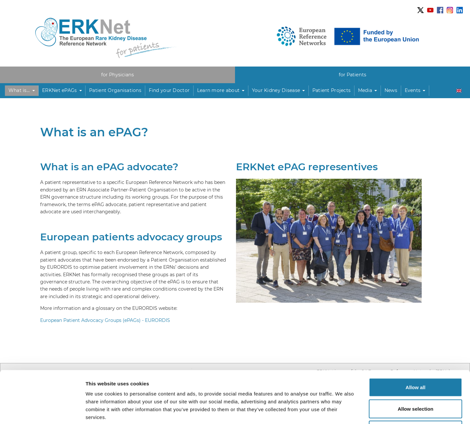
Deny (416, 381)
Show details (342, 411)
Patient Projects (331, 90)
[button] (22, 90)
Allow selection (415, 360)
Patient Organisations (115, 90)
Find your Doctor (169, 90)
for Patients (352, 75)
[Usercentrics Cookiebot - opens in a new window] (42, 411)
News (390, 90)
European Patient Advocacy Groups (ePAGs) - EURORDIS (105, 320)
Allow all (416, 338)
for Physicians (117, 75)
